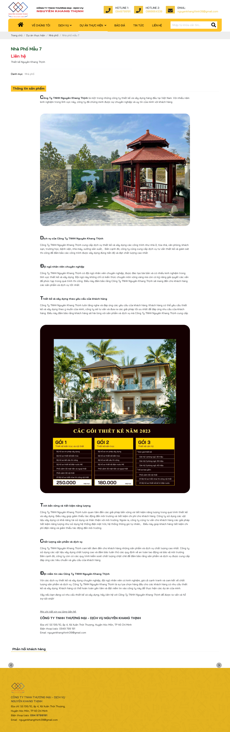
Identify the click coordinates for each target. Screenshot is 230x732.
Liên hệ (157, 25)
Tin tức (138, 25)
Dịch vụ (65, 25)
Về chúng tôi (41, 25)
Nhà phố (29, 74)
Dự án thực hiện (93, 25)
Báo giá (119, 25)
